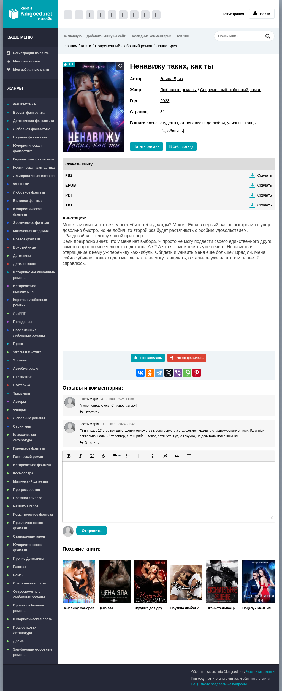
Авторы (19, 402)
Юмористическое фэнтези (27, 211)
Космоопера (23, 473)
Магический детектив (30, 481)
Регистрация (233, 14)
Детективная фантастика (33, 121)
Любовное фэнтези (29, 192)
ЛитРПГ (19, 313)
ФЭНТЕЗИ (21, 184)
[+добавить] (172, 131)
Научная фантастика (30, 137)
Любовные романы (29, 418)
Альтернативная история (34, 176)
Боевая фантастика (29, 113)
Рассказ (19, 567)
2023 (164, 100)
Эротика (20, 360)
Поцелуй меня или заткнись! (258, 608)
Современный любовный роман (123, 46)
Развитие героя (26, 506)
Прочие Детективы (28, 559)
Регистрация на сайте (28, 53)
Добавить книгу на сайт (106, 36)
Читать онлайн (146, 146)
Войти (261, 13)
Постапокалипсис (27, 498)
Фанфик (19, 410)
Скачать (264, 175)
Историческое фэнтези (32, 465)
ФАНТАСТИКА (24, 104)
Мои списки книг (23, 61)
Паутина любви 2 (184, 608)
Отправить (92, 531)
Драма (18, 641)
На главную (72, 36)
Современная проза (29, 583)
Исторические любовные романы (34, 275)
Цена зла (106, 608)
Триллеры (21, 393)
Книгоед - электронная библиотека (30, 14)
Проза (18, 344)
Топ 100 (183, 36)
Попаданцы (22, 322)
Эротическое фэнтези (31, 223)
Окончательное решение (222, 608)
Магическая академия (31, 231)
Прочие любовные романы (28, 608)
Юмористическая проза (32, 619)
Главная (70, 46)
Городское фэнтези (29, 448)
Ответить (92, 412)
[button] (69, 456)
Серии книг (22, 426)
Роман (18, 575)
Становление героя (29, 536)
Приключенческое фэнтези (28, 525)
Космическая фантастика (34, 168)
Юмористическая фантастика (27, 148)
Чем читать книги (260, 672)
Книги (86, 46)
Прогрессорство (26, 490)
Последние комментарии (151, 36)
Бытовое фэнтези (28, 201)
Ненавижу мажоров (78, 608)
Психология (22, 377)
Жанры (15, 88)
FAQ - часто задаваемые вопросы (219, 684)
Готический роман (28, 457)
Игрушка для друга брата (150, 608)
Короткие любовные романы (30, 302)
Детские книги (24, 264)
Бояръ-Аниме (24, 247)
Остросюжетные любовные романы (29, 594)
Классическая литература (24, 437)
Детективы (22, 256)
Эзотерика (21, 385)
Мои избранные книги (28, 70)
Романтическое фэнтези (33, 514)
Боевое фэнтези (26, 239)
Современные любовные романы (29, 333)
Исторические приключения (24, 288)
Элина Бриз (166, 46)
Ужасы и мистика (27, 352)
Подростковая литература (25, 630)
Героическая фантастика (33, 159)
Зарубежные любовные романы (32, 652)
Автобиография (26, 369)
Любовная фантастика (31, 129)
